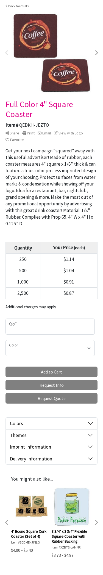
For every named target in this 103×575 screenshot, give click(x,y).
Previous (7, 53)
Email (44, 133)
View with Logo (68, 133)
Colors (16, 423)
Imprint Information (30, 447)
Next (96, 53)
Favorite (14, 139)
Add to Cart (51, 372)
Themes (18, 435)
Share (12, 133)
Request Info (52, 385)
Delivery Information (31, 458)
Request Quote (52, 398)
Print (28, 133)
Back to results (17, 6)
